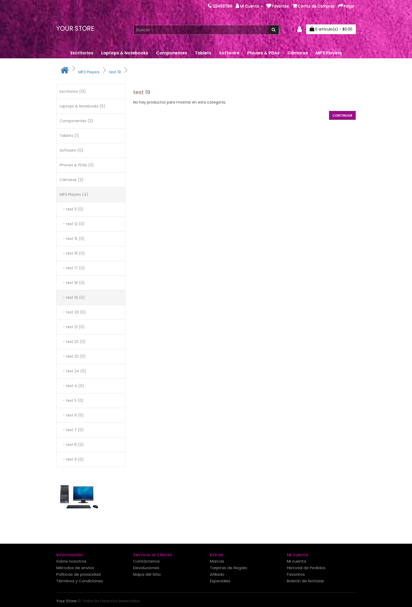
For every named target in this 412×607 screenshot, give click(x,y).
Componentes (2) (76, 121)
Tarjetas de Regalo (228, 567)
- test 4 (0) (72, 385)
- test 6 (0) (72, 415)
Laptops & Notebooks (124, 53)
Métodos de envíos (75, 567)
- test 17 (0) (72, 268)
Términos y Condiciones (79, 581)
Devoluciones (146, 567)
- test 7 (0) (72, 430)
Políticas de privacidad (78, 574)
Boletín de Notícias (305, 581)
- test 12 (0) (72, 224)
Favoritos (296, 574)
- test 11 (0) (72, 209)
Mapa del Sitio (147, 574)
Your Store (75, 28)
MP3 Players (329, 53)
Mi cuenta (296, 561)
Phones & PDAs (263, 53)
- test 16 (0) (72, 253)
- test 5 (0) (72, 400)
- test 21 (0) (72, 327)
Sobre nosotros (71, 561)
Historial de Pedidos (306, 567)
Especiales (220, 581)
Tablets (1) (69, 135)
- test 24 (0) (73, 371)
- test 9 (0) (72, 459)
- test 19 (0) (72, 297)
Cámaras (297, 53)
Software (229, 53)
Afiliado (217, 574)
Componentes (171, 53)
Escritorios (81, 53)
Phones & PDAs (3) (77, 165)
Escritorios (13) (73, 91)
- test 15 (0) (72, 238)
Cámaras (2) (72, 179)
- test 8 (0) (72, 444)
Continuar (342, 115)
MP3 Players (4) (74, 194)
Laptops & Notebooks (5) (82, 106)
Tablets (203, 53)
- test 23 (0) (73, 356)
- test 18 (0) (72, 282)
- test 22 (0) (73, 341)
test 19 (115, 72)
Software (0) (71, 150)
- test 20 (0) (73, 312)
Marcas (217, 561)
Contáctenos (146, 561)
